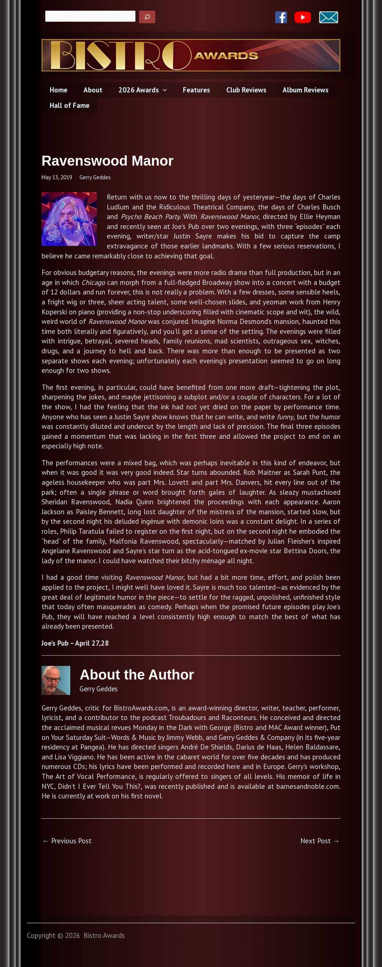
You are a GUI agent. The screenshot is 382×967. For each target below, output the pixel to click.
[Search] (147, 17)
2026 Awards (141, 89)
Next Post (320, 840)
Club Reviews (243, 89)
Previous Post (67, 840)
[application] (161, 89)
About (91, 89)
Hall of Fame (69, 105)
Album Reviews (302, 89)
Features (194, 89)
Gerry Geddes (95, 177)
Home (58, 89)
